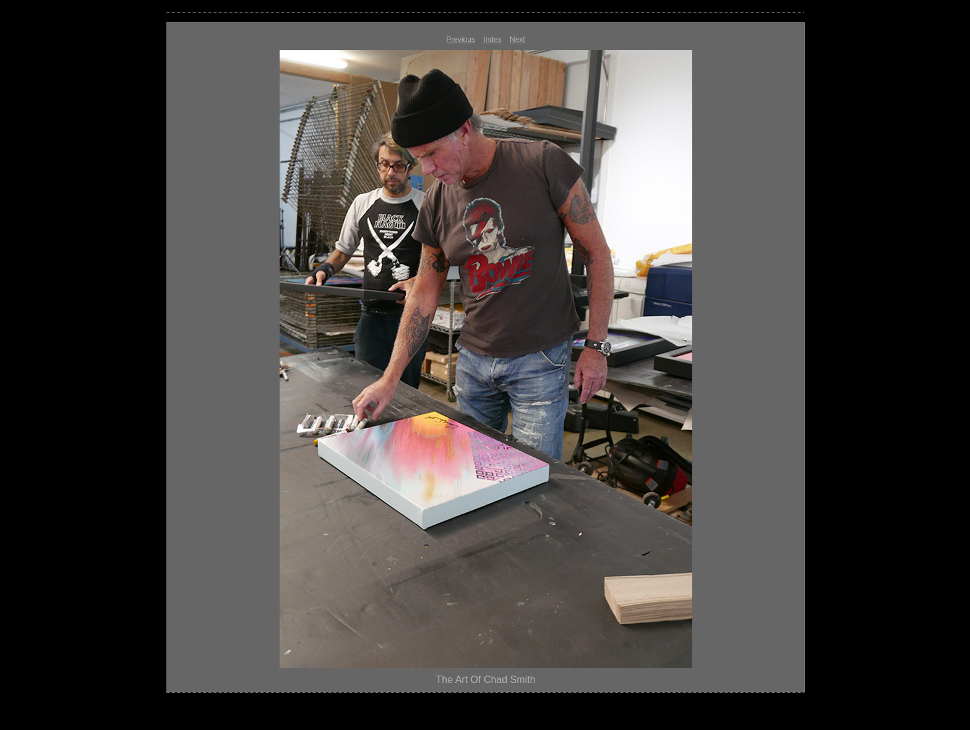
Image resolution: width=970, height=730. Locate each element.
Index (492, 39)
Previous (460, 39)
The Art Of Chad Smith (486, 679)
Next (517, 39)
